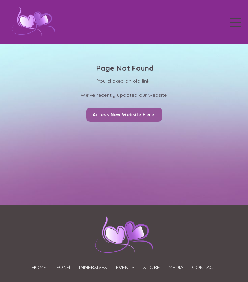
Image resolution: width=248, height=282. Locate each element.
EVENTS (125, 267)
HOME (38, 267)
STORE (151, 267)
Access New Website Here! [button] (124, 114)
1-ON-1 (62, 267)
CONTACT (204, 267)
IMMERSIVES (93, 267)
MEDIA (176, 267)
